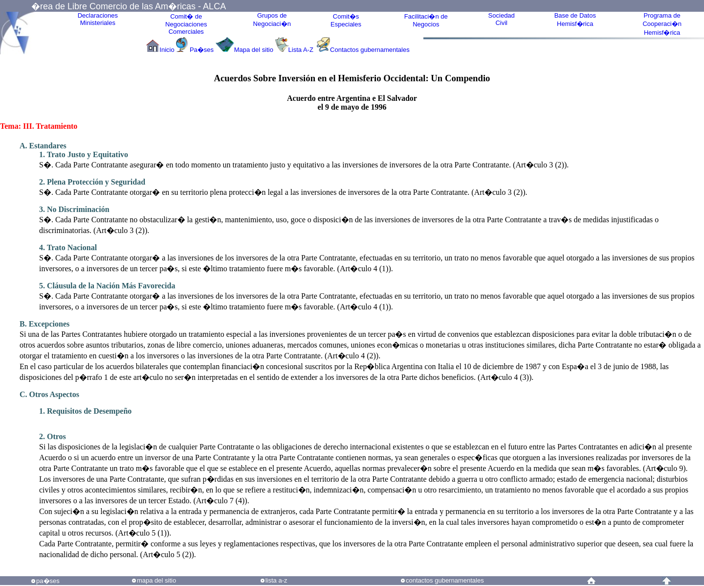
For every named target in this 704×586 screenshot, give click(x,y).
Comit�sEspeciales (345, 20)
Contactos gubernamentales (370, 49)
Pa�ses (202, 49)
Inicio (166, 49)
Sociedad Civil (501, 19)
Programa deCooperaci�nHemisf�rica (662, 24)
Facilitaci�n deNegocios (426, 20)
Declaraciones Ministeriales (98, 19)
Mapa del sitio (253, 49)
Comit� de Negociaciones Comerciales (186, 24)
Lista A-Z (301, 49)
